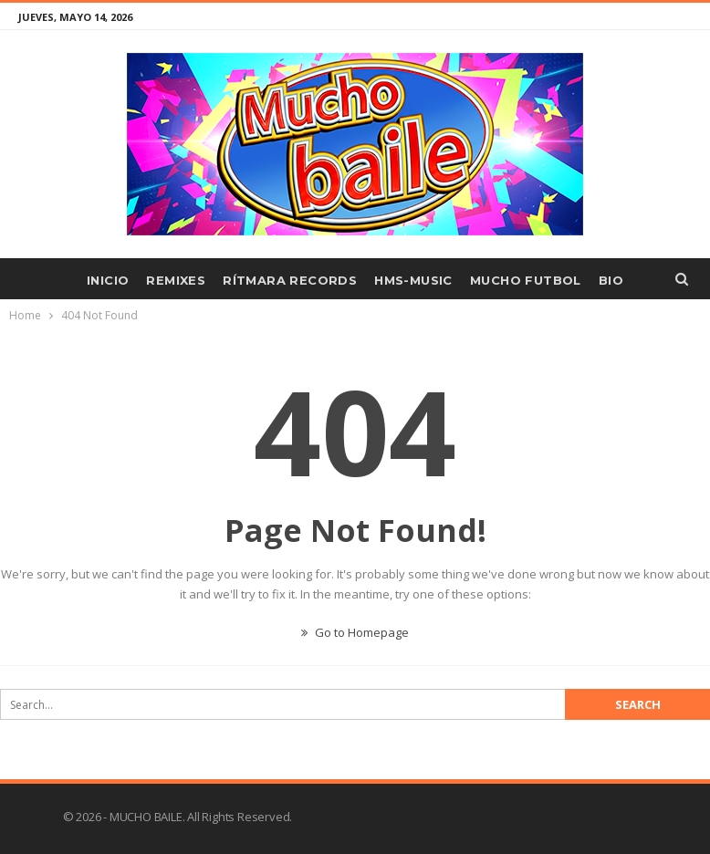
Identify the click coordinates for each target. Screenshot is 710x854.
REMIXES (175, 280)
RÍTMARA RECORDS (290, 280)
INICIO (108, 280)
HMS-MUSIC (413, 280)
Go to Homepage (355, 632)
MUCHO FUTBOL (525, 280)
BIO (611, 280)
